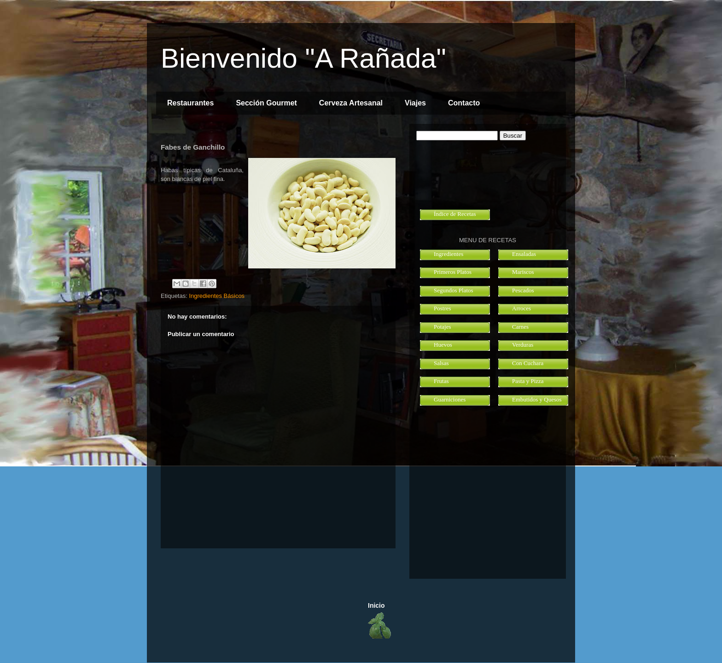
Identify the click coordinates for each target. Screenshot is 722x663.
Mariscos (523, 271)
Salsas (441, 363)
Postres (442, 308)
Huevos (443, 344)
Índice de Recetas (455, 213)
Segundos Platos (453, 290)
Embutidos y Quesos (537, 399)
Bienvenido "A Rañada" (303, 58)
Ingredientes (448, 253)
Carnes (520, 326)
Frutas (441, 381)
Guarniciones (450, 399)
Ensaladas (524, 253)
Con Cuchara (527, 363)
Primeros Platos (453, 271)
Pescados (523, 290)
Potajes (442, 326)
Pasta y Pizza (528, 381)
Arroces (521, 308)
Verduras (522, 344)
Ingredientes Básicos (217, 295)
